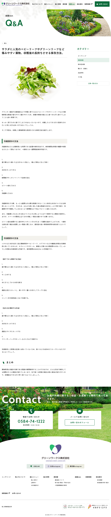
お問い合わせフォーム (79, 422)
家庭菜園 (80, 60)
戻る (5, 43)
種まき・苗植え (83, 68)
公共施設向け (35, 485)
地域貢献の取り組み (103, 482)
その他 (80, 77)
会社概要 (99, 480)
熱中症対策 (81, 64)
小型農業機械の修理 (61, 485)
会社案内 (80, 4)
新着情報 (88, 477)
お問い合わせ (103, 4)
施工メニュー (48, 4)
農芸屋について (59, 480)
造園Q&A (72, 4)
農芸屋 (65, 4)
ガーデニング (82, 56)
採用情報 (87, 4)
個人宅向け (34, 480)
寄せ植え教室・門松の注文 (62, 482)
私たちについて (37, 4)
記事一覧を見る (93, 83)
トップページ (6, 477)
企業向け (33, 482)
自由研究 (80, 73)
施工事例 (58, 4)
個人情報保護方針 (7, 506)
